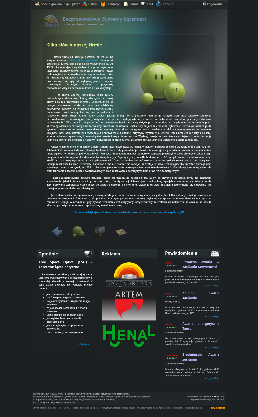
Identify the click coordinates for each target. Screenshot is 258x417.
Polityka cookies (217, 407)
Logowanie (212, 4)
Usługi (90, 4)
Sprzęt (72, 4)
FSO (147, 4)
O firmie (164, 4)
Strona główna (48, 4)
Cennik (130, 4)
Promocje (110, 4)
